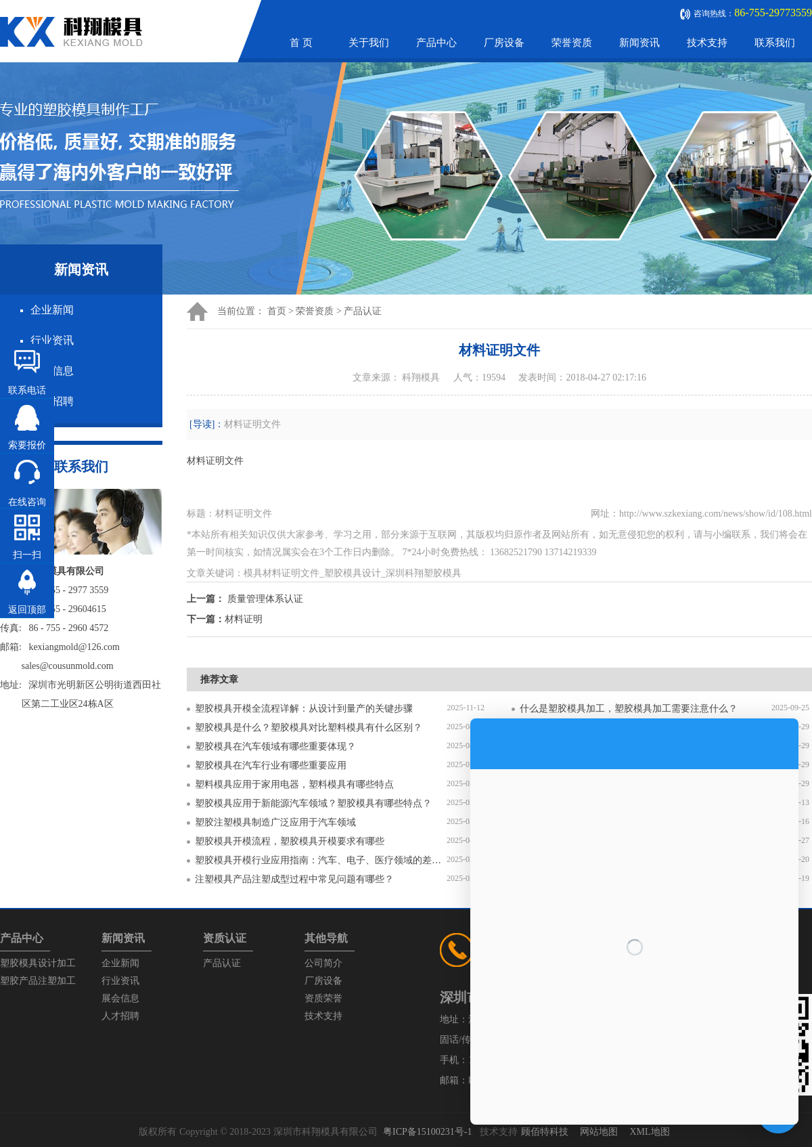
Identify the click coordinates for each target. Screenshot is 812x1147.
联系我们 (774, 42)
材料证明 (244, 619)
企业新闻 (52, 310)
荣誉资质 (571, 42)
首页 (276, 311)
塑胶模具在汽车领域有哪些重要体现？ (275, 746)
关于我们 (368, 42)
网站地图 (599, 1132)
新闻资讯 (639, 42)
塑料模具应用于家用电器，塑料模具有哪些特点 (294, 784)
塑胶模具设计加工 (38, 963)
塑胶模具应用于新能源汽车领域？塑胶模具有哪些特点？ (313, 803)
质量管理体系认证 (265, 599)
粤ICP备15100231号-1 (427, 1132)
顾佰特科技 (544, 1132)
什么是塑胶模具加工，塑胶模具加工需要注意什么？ (629, 709)
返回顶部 (27, 610)
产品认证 (363, 311)
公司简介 (323, 963)
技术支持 (707, 42)
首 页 (301, 42)
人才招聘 (120, 1016)
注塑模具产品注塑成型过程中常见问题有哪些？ (294, 879)
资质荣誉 (323, 998)
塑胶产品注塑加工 (38, 981)
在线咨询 (27, 502)
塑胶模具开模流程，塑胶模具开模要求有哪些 (289, 841)
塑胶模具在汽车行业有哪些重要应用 (270, 765)
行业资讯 (52, 340)
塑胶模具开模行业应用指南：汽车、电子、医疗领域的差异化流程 (321, 860)
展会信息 (120, 998)
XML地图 (649, 1132)
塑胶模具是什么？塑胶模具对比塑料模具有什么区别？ (308, 727)
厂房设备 (504, 42)
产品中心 (436, 42)
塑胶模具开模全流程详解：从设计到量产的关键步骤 (304, 709)
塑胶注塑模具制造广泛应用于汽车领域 (275, 822)
